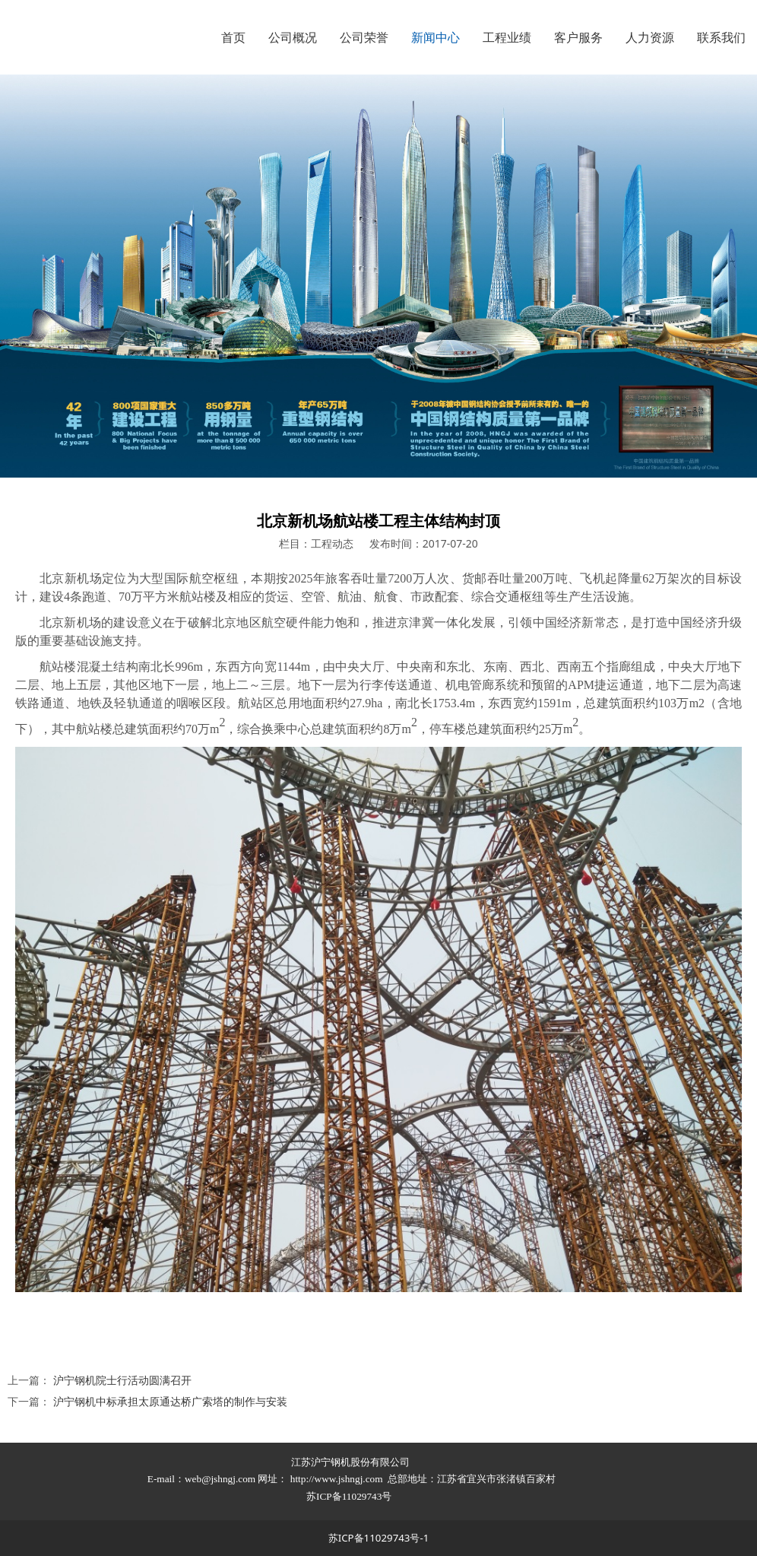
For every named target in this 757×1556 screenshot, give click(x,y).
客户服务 (578, 37)
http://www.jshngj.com (336, 1479)
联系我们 (721, 37)
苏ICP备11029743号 (350, 1496)
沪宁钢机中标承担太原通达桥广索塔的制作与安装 (170, 1401)
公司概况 (292, 37)
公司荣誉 (364, 37)
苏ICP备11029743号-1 (378, 1538)
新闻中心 (435, 37)
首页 (233, 37)
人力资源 (650, 37)
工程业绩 (507, 37)
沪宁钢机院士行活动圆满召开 (122, 1380)
